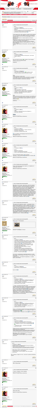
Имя (25, 11)
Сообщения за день (29, 14)
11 (24, 20)
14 (28, 20)
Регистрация (5, 14)
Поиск (35, 14)
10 (23, 20)
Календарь (21, 14)
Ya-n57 (3, 106)
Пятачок (4, 219)
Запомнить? (34, 11)
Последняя (34, 20)
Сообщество (15, 14)
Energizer (4, 51)
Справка (10, 14)
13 (27, 20)
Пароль (25, 12)
